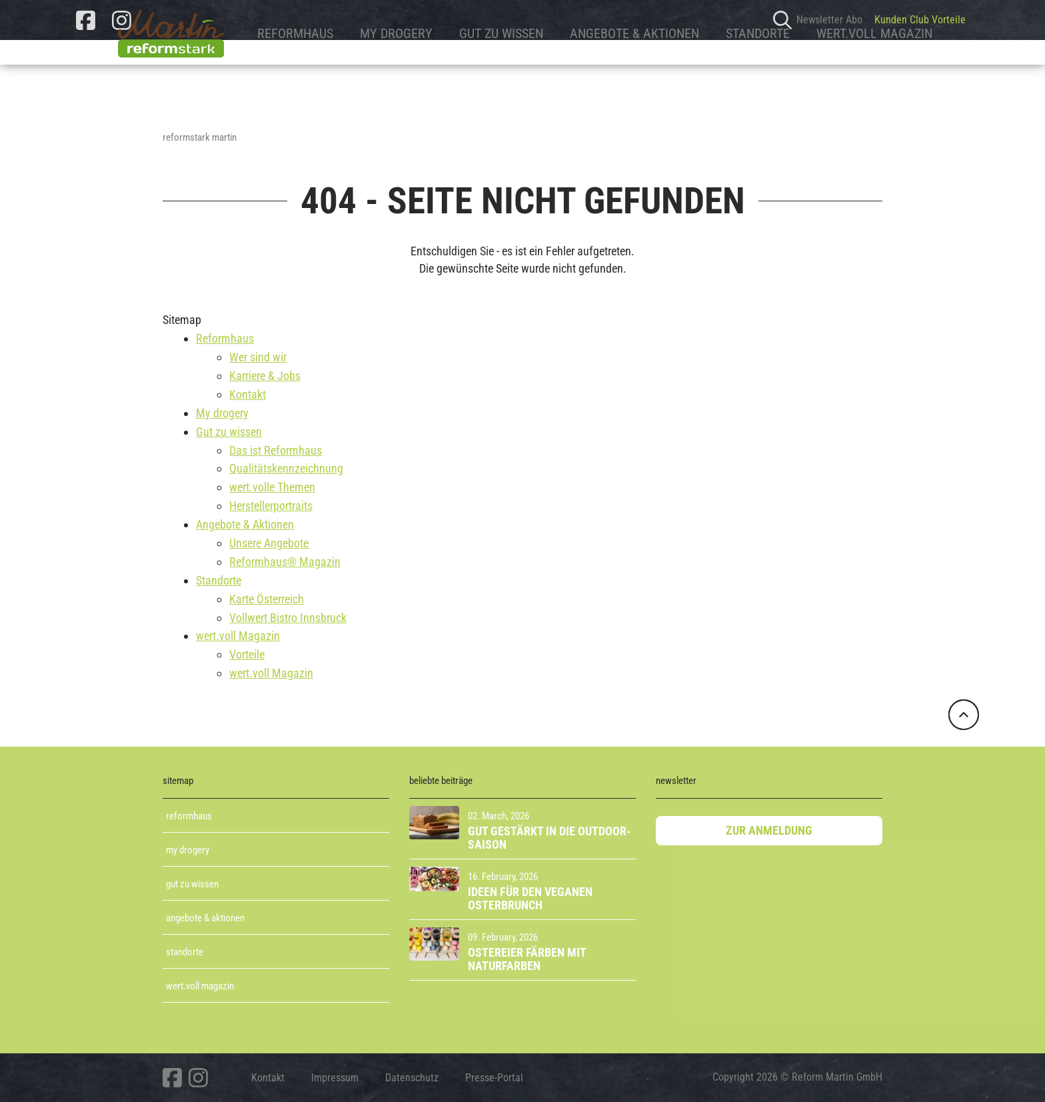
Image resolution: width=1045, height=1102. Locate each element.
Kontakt (268, 1077)
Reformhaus (189, 816)
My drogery (358, 71)
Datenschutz (412, 1077)
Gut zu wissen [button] (463, 71)
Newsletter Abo (829, 20)
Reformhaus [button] (257, 71)
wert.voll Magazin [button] (836, 71)
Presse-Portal (494, 1077)
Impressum (335, 1077)
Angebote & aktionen (205, 918)
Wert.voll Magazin (200, 986)
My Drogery (187, 850)
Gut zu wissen (192, 884)
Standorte (184, 952)
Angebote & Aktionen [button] (596, 71)
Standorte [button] (720, 71)
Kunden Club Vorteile (920, 20)
